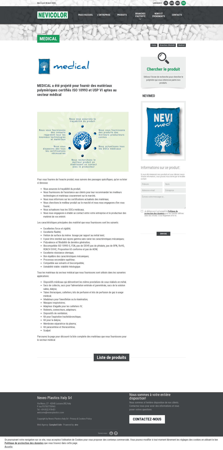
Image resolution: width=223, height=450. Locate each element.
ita (166, 3)
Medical (181, 45)
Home (154, 45)
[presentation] (164, 224)
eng (172, 3)
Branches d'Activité (167, 45)
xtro (76, 425)
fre (183, 3)
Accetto (9, 446)
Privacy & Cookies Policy (81, 418)
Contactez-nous (147, 419)
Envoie (163, 234)
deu (177, 3)
